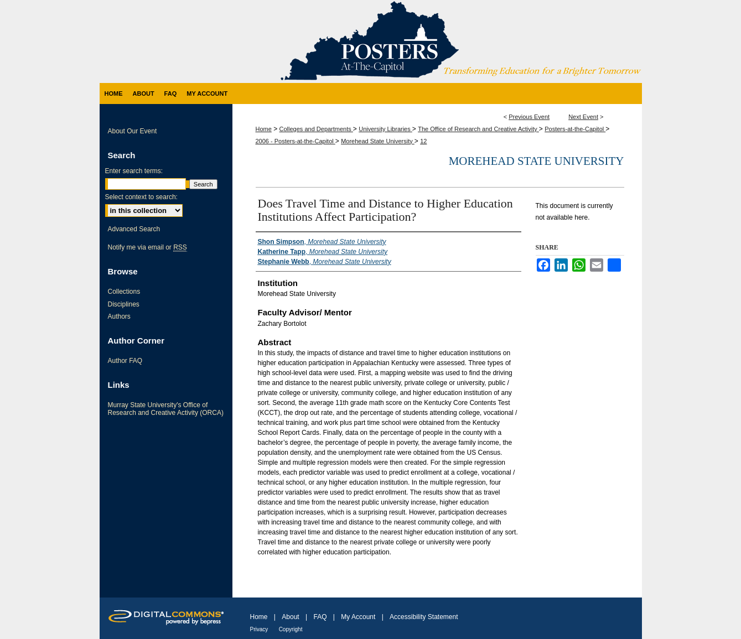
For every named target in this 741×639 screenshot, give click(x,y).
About (290, 617)
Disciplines (123, 304)
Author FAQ (125, 361)
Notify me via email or (147, 247)
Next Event (583, 116)
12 (423, 141)
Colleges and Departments (316, 129)
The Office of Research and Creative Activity (478, 129)
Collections (124, 291)
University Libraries (385, 129)
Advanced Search (134, 229)
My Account (358, 617)
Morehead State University (377, 141)
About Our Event (132, 131)
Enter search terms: (134, 171)
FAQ (320, 617)
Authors (119, 316)
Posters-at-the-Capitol (575, 129)
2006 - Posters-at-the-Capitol (295, 141)
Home (264, 129)
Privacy (259, 629)
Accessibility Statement (424, 617)
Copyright (291, 629)
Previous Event (529, 116)
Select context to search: (141, 197)
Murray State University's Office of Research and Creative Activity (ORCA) (166, 409)
